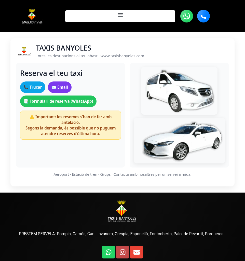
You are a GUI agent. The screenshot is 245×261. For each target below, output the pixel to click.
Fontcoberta (160, 233)
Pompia (64, 233)
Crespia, (121, 233)
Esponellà (139, 233)
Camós (79, 233)
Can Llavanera (100, 233)
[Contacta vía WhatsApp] (186, 16)
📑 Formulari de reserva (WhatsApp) (58, 101)
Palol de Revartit (188, 233)
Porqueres (214, 233)
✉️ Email (59, 87)
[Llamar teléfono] (203, 16)
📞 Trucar (33, 87)
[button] (120, 15)
